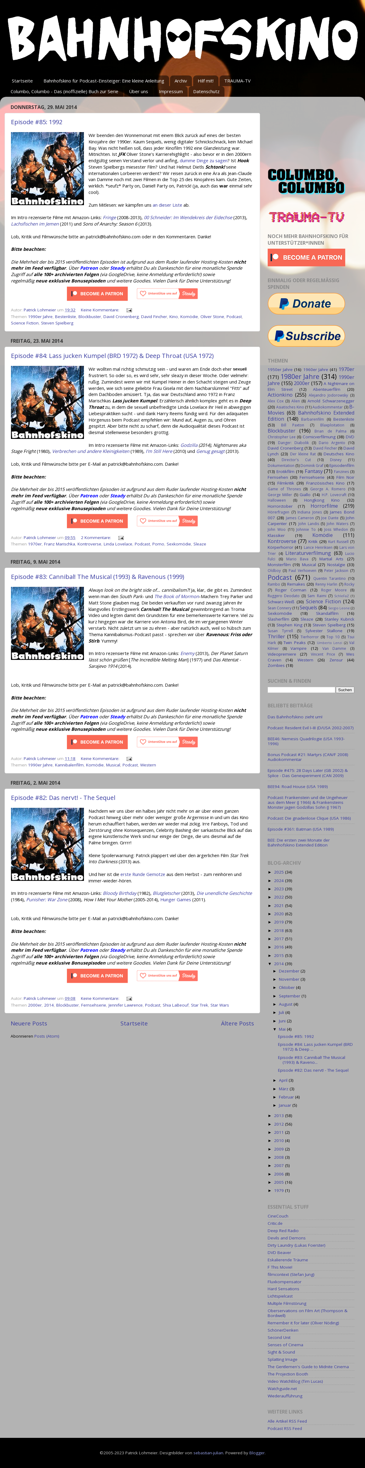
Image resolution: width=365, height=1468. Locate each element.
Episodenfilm (341, 465)
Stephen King (289, 625)
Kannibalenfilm (69, 765)
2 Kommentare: (96, 537)
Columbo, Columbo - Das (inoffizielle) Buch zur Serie (64, 91)
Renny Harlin (326, 584)
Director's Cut (296, 459)
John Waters (337, 523)
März (284, 1088)
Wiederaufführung (285, 1396)
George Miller (280, 494)
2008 (279, 1157)
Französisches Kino (325, 483)
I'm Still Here (159, 451)
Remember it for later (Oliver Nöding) (303, 1323)
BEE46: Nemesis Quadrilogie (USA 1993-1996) (306, 741)
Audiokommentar (327, 407)
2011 (279, 1132)
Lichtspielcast (280, 1296)
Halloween (277, 500)
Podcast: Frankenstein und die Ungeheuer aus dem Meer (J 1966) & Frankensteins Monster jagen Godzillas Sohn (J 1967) (308, 802)
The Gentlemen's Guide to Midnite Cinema (308, 1366)
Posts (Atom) (46, 1036)
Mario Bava (297, 559)
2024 (279, 880)
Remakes (296, 584)
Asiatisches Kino (290, 407)
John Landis (308, 523)
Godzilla (188, 445)
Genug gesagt (210, 451)
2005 (279, 1182)
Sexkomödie (179, 544)
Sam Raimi (317, 595)
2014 (49, 1005)
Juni (283, 1021)
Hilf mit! (206, 81)
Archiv (181, 81)
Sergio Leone (339, 608)
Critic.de (275, 1223)
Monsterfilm (279, 564)
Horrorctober (280, 506)
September (290, 996)
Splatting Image (282, 1359)
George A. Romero (328, 489)
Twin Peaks (294, 642)
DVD (350, 437)
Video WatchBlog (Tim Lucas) (295, 1381)
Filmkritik (285, 483)
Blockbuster (89, 316)
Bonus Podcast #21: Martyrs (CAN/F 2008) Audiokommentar (308, 757)
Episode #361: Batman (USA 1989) (301, 829)
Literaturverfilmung (308, 553)
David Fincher (154, 316)
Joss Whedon (336, 529)
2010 (279, 1140)
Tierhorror (310, 636)
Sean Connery (279, 608)
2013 (279, 1115)
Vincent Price (323, 654)
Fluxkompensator (284, 1281)
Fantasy (314, 471)
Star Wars (219, 1005)
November (290, 979)
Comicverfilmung (319, 437)
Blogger (257, 1453)
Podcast (234, 316)
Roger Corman (290, 590)
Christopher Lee (282, 437)
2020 (279, 913)
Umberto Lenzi (329, 642)
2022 (279, 897)
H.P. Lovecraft (334, 494)
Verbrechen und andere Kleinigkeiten (90, 451)
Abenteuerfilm (326, 389)
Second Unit (279, 1337)
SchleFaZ (341, 596)
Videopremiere (282, 654)
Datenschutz (206, 91)
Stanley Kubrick (339, 619)
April (284, 1080)
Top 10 (332, 636)
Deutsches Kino (339, 454)
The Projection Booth (288, 1374)
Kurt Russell (338, 541)
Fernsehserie (93, 1005)
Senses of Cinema (285, 1344)
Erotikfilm (285, 471)
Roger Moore (334, 590)
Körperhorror (280, 547)
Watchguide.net (282, 1388)
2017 (279, 938)
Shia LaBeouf (176, 1005)
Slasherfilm (278, 619)
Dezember (290, 971)
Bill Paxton (292, 425)
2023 (279, 889)
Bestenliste (65, 316)
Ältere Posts (237, 1023)
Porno (158, 544)
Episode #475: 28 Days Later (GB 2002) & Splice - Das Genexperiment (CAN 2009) (308, 773)
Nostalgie (336, 564)
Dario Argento (332, 442)
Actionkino (280, 394)
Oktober (287, 987)
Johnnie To (306, 529)
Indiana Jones (309, 512)
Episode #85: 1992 (36, 122)
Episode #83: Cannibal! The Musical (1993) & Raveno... (311, 1060)
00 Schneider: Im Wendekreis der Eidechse (188, 217)
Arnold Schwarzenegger (331, 401)
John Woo (277, 529)
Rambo (274, 584)
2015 (279, 955)
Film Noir (345, 477)
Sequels (308, 607)
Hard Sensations (283, 1288)
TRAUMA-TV (237, 81)
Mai (283, 1029)
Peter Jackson (336, 570)
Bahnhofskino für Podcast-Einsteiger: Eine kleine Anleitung (103, 81)
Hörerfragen (278, 512)
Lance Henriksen (318, 547)
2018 (279, 930)
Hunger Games (175, 899)
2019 (279, 922)
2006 (279, 1174)
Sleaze (199, 544)
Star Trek (199, 1005)
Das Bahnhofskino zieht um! (295, 717)
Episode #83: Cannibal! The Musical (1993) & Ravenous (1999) (97, 577)
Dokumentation (281, 465)
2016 (279, 947)
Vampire (298, 648)
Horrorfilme (324, 506)
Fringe (109, 217)
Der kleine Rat (303, 454)
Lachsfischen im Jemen (35, 224)
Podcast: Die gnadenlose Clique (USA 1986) (309, 818)
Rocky (349, 584)
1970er (35, 544)
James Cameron (300, 517)
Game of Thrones (284, 489)
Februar (287, 1097)
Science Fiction (25, 323)
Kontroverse (89, 544)
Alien (295, 401)
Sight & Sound (281, 1352)
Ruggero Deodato (284, 595)
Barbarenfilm (312, 419)
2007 (279, 1165)
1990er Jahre (40, 316)
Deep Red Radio (283, 1230)
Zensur (336, 660)
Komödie (189, 316)
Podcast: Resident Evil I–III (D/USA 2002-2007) (311, 727)
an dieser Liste (167, 205)
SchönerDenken (283, 1330)
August (286, 1004)
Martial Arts (331, 559)
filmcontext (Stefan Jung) (291, 1274)
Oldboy (274, 570)
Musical (113, 765)
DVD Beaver (279, 1252)
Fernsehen (278, 477)
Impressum (171, 91)
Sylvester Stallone (324, 630)
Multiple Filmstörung (287, 1303)
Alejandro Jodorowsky (328, 395)
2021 (279, 905)
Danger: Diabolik (293, 442)
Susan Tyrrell (280, 630)
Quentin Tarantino (329, 578)
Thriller (276, 636)
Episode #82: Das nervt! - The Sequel (63, 798)
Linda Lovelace (118, 544)
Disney (336, 459)
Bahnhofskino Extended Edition (311, 415)
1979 (279, 1190)
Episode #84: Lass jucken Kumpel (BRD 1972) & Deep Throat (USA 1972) (112, 356)
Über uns (138, 91)
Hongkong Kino (322, 500)
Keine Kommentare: (100, 310)
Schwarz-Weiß (281, 601)
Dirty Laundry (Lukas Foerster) (296, 1245)
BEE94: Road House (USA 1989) (298, 786)
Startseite (22, 81)
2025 (279, 872)
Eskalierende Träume (288, 1260)
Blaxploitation (332, 425)
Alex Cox (275, 401)
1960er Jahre (315, 369)
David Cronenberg (121, 316)
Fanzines (341, 471)
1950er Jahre (280, 369)
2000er (35, 1005)
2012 (279, 1124)
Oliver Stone (212, 316)
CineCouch (278, 1216)
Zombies (276, 665)
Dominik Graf (312, 465)
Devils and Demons (287, 1238)
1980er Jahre (300, 376)
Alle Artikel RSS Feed (287, 1421)
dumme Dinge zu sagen (204, 160)
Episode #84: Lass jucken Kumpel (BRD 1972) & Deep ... (315, 1047)
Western (148, 765)
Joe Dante (330, 517)
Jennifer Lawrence (126, 1005)
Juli (282, 1012)
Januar (285, 1105)
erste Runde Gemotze (142, 874)
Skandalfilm (327, 613)
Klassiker (276, 535)
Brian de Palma (330, 431)
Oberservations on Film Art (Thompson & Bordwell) (307, 1313)
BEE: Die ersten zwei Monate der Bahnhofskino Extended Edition (299, 842)
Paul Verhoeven (302, 570)
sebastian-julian (208, 1453)
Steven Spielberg (57, 323)
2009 (279, 1149)
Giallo (305, 494)
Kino (173, 316)
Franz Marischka (59, 544)
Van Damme (334, 648)
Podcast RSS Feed (285, 1428)
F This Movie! (280, 1267)
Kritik (313, 541)
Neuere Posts (29, 1023)
